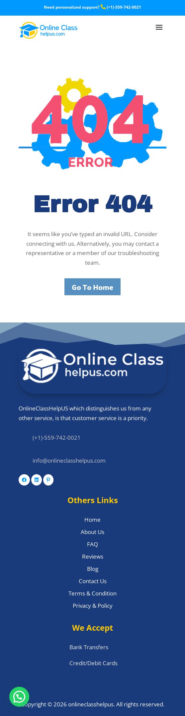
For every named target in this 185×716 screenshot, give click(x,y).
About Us (92, 532)
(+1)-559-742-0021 (121, 7)
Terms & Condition (92, 593)
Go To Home (92, 287)
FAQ (92, 544)
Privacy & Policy (93, 605)
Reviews (92, 556)
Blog (92, 569)
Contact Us (93, 581)
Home (92, 519)
